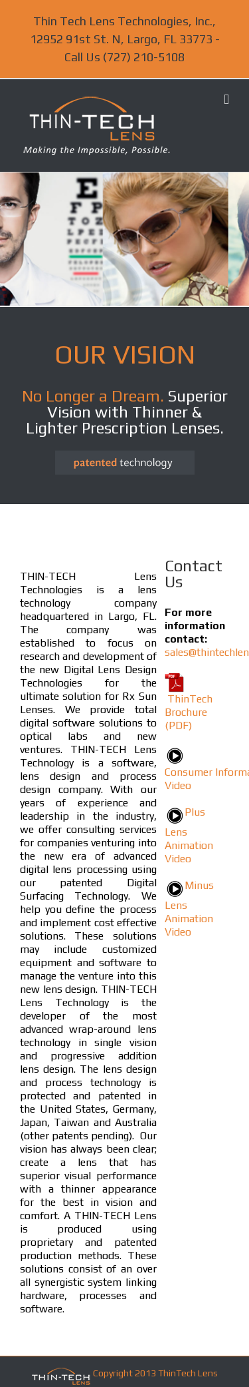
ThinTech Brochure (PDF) (188, 712)
